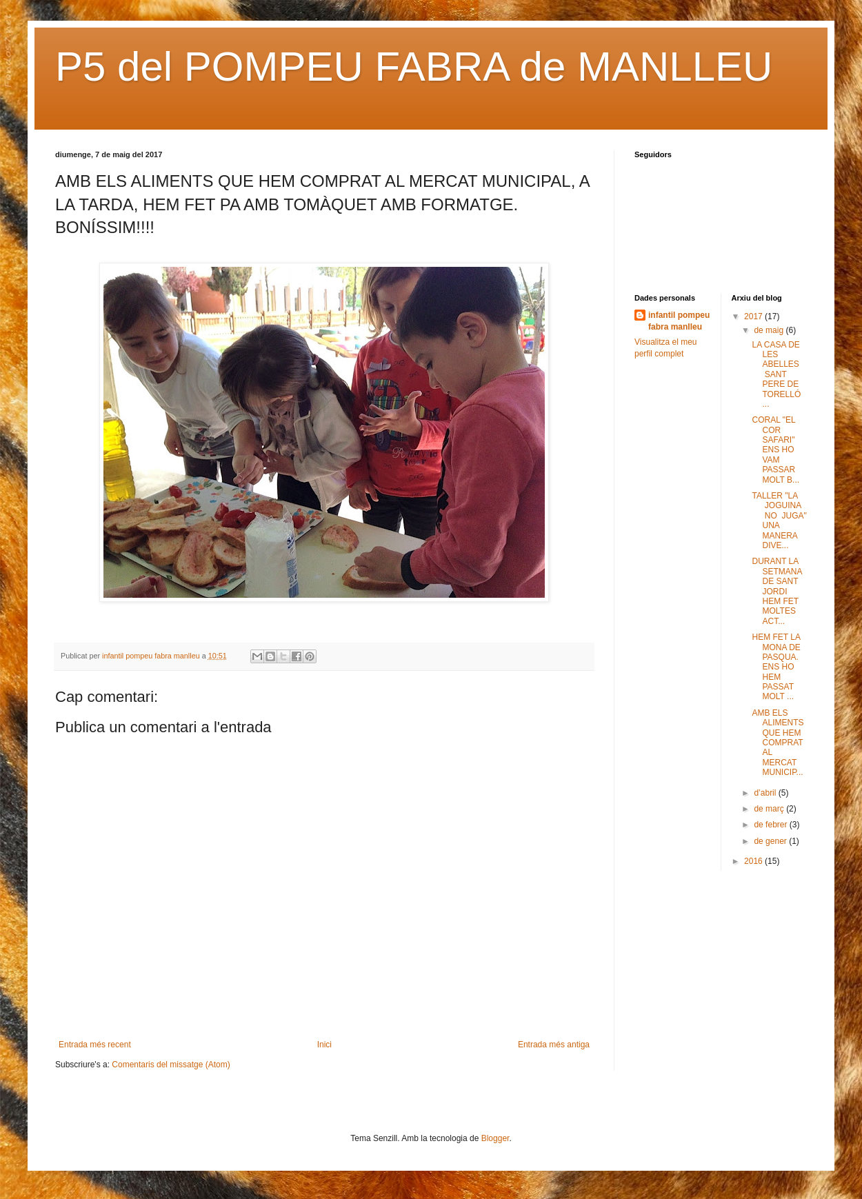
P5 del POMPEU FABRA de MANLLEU (413, 66)
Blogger (495, 1138)
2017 (754, 316)
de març (770, 809)
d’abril (766, 793)
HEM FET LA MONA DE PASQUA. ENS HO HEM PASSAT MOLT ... (776, 666)
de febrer (771, 824)
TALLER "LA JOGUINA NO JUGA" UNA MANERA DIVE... (779, 520)
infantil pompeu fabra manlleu (679, 321)
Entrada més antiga (554, 1044)
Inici (324, 1044)
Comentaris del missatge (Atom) (171, 1064)
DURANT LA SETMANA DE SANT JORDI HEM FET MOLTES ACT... (776, 590)
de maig (769, 330)
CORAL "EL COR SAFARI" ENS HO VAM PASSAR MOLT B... (775, 449)
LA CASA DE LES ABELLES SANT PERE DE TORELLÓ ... (776, 374)
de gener (771, 841)
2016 (754, 861)
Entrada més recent (95, 1044)
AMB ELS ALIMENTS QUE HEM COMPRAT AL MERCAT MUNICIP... (777, 742)
